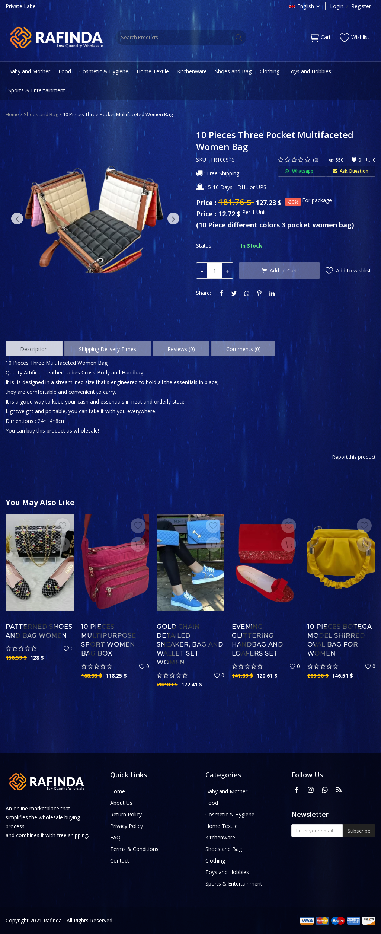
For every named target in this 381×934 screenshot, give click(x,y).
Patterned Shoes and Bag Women (39, 631)
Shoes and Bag (233, 71)
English (305, 6)
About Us (121, 802)
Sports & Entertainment (36, 90)
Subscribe (359, 830)
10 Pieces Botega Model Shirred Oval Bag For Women (339, 640)
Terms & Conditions (134, 848)
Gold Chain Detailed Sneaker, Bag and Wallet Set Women (190, 644)
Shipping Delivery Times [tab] (107, 349)
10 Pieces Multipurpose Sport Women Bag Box (108, 640)
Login (336, 6)
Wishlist (354, 37)
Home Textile (153, 71)
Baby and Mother (29, 71)
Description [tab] (34, 349)
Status (203, 245)
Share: (203, 292)
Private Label (21, 6)
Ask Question (350, 171)
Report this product (353, 456)
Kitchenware (192, 71)
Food (64, 71)
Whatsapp (302, 171)
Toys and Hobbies (309, 71)
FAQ (115, 837)
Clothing (269, 71)
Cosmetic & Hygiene (103, 71)
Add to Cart (279, 270)
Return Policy (126, 814)
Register (361, 6)
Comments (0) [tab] (243, 349)
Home (12, 114)
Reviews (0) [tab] (181, 349)
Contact (119, 860)
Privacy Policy (126, 825)
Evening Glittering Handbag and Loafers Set (257, 640)
